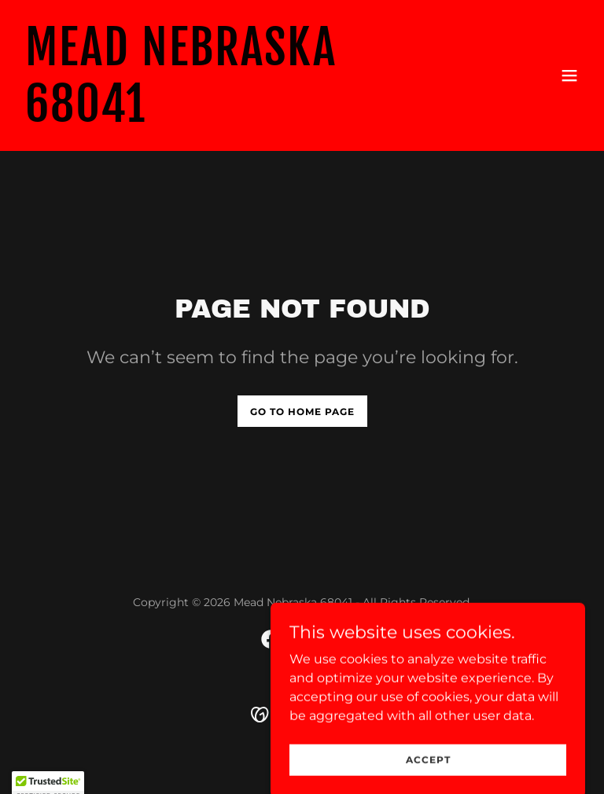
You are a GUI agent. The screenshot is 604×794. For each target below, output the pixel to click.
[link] (217, 117)
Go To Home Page (302, 411)
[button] (569, 75)
